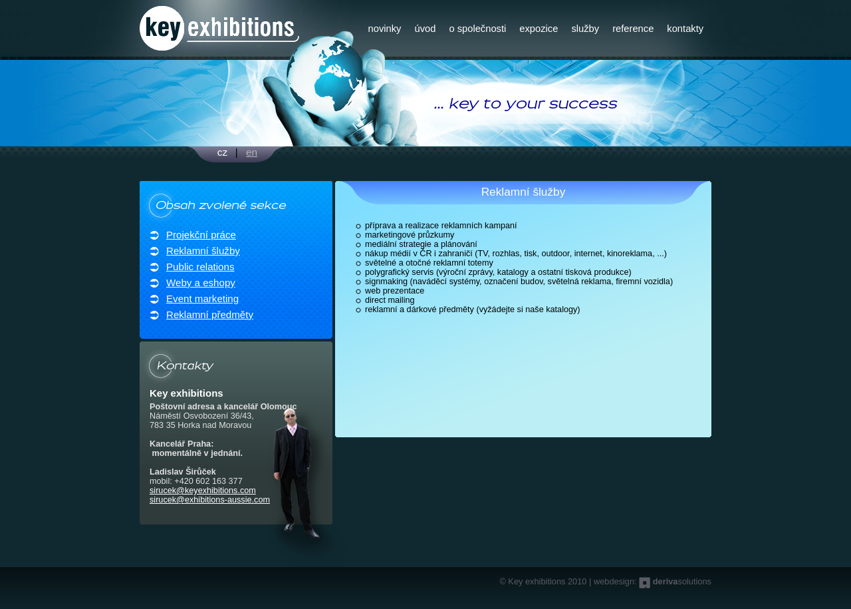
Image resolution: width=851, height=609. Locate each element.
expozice (538, 28)
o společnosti (477, 28)
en (251, 152)
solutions (682, 581)
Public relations (200, 266)
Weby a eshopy (200, 282)
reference (633, 28)
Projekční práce (201, 234)
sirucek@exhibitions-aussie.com (210, 500)
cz (222, 152)
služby (585, 28)
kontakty (685, 28)
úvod (424, 28)
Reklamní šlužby (203, 250)
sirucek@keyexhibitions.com (203, 490)
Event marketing (202, 298)
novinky (385, 28)
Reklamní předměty (209, 314)
